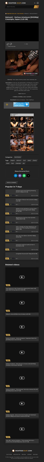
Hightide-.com (17, 3)
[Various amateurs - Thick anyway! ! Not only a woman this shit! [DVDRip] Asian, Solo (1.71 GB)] (22, 380)
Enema (35, 160)
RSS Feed (35, 454)
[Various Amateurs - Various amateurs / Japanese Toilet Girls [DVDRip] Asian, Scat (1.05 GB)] (22, 329)
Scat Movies (20, 13)
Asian (7, 163)
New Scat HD (16, 454)
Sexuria (24, 454)
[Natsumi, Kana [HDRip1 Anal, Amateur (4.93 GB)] (22, 304)
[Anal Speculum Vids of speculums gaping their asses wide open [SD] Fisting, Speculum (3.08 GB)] (22, 279)
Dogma (12, 160)
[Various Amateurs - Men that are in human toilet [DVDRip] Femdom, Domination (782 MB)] (22, 355)
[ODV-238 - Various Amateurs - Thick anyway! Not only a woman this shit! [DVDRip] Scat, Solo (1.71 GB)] (22, 431)
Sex (24, 163)
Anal (24, 160)
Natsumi (19, 160)
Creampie (18, 163)
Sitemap (29, 454)
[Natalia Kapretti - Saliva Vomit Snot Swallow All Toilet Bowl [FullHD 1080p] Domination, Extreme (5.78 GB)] (22, 406)
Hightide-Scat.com (11, 13)
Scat (12, 163)
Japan (29, 160)
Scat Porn (9, 454)
